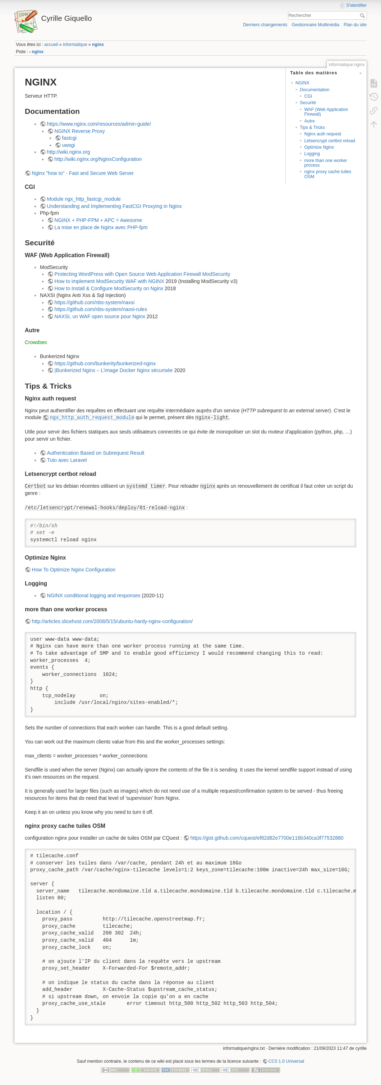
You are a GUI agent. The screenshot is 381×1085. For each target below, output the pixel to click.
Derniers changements (265, 24)
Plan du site (355, 24)
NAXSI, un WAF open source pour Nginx (100, 316)
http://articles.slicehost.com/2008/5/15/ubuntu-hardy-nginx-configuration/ (112, 621)
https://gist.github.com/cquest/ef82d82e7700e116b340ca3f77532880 (267, 838)
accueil (51, 44)
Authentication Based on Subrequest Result (95, 453)
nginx (98, 44)
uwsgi (68, 145)
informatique (75, 44)
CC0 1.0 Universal (286, 1061)
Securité (308, 102)
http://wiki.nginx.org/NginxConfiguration (98, 159)
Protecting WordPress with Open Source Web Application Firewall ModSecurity (142, 274)
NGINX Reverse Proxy (80, 131)
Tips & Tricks (312, 127)
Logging (312, 153)
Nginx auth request (322, 133)
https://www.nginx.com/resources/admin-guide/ (99, 124)
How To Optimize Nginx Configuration (73, 569)
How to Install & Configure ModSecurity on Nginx (109, 288)
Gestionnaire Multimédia (315, 24)
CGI (308, 96)
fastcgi (69, 138)
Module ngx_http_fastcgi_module (84, 199)
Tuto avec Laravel (67, 460)
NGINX (302, 82)
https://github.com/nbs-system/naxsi (95, 302)
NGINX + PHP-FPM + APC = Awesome (98, 220)
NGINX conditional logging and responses (94, 595)
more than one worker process (325, 163)
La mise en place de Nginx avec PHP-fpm (101, 227)
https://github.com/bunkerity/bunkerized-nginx (105, 363)
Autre (309, 121)
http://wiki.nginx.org (68, 152)
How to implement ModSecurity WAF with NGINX (109, 281)
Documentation (314, 89)
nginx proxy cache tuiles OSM (327, 174)
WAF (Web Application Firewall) (326, 112)
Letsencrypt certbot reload (329, 140)
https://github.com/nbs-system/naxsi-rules (101, 309)
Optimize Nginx (319, 147)
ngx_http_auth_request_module (92, 418)
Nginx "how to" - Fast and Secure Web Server (83, 173)
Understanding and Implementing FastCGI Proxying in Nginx (114, 206)
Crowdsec (36, 342)
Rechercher (363, 15)
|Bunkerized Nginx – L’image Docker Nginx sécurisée (114, 370)
